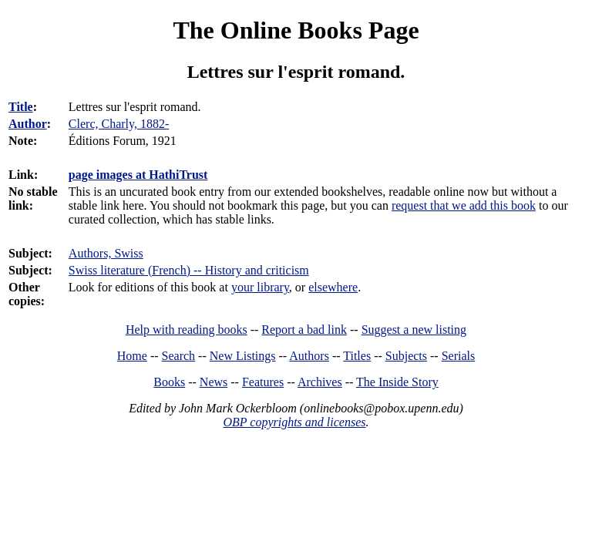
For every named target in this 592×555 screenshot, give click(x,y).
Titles (357, 355)
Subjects (406, 355)
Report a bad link (304, 329)
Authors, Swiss (106, 253)
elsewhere (333, 287)
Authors (309, 355)
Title (20, 106)
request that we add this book (464, 205)
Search (179, 355)
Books (169, 381)
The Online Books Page (296, 30)
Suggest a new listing (414, 329)
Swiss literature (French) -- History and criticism (189, 270)
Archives (320, 381)
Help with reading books (186, 329)
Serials (459, 355)
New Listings (243, 355)
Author (27, 123)
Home (132, 355)
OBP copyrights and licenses (294, 422)
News (213, 381)
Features (263, 381)
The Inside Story (397, 381)
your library (260, 287)
